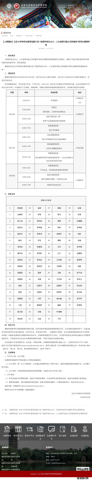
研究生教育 (29, 36)
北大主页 (62, 5)
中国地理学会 (15, 469)
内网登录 (71, 5)
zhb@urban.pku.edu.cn (59, 463)
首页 (11, 36)
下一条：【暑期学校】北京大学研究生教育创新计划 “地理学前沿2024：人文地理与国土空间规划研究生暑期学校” (45, 413)
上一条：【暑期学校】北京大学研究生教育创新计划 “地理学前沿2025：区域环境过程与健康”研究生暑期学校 (43, 410)
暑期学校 (39, 36)
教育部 (13, 453)
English (70, 7)
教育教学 (19, 36)
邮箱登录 (62, 7)
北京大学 (5, 453)
